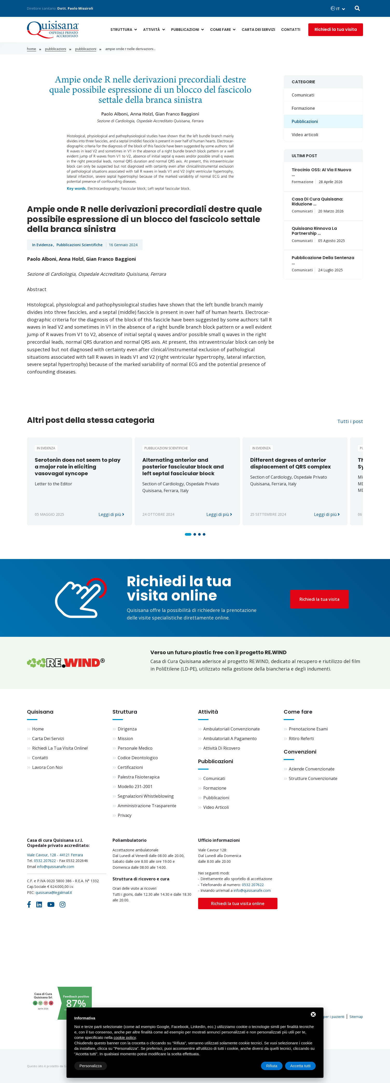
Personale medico (135, 748)
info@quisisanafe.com (55, 866)
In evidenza (42, 244)
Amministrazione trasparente (147, 806)
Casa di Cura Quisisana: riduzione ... (317, 201)
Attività (151, 29)
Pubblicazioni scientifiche (80, 244)
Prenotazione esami (308, 729)
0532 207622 (45, 860)
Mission (125, 738)
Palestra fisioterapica (138, 777)
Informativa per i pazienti (323, 1016)
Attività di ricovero (221, 748)
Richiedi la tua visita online (237, 903)
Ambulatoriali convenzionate (231, 729)
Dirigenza (127, 729)
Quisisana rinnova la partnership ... (314, 230)
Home (31, 48)
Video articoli (305, 134)
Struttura (121, 29)
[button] (188, 534)
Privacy (124, 815)
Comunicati (303, 95)
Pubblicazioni (185, 29)
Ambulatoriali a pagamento (230, 738)
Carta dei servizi (258, 29)
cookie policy (125, 1037)
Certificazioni (130, 767)
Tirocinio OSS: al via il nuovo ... (321, 172)
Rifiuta (271, 1066)
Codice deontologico (138, 758)
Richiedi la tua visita (336, 29)
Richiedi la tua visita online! (60, 748)
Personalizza (91, 1066)
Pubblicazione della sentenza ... (323, 260)
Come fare (220, 29)
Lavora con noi (47, 767)
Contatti (290, 29)
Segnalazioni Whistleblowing (146, 796)
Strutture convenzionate (313, 778)
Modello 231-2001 (135, 786)
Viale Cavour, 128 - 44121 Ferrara (55, 854)
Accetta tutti (300, 1066)
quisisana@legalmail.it (54, 892)
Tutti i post (350, 421)
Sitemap (356, 1016)
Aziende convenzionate (312, 769)
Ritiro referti (301, 738)
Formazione (303, 108)
